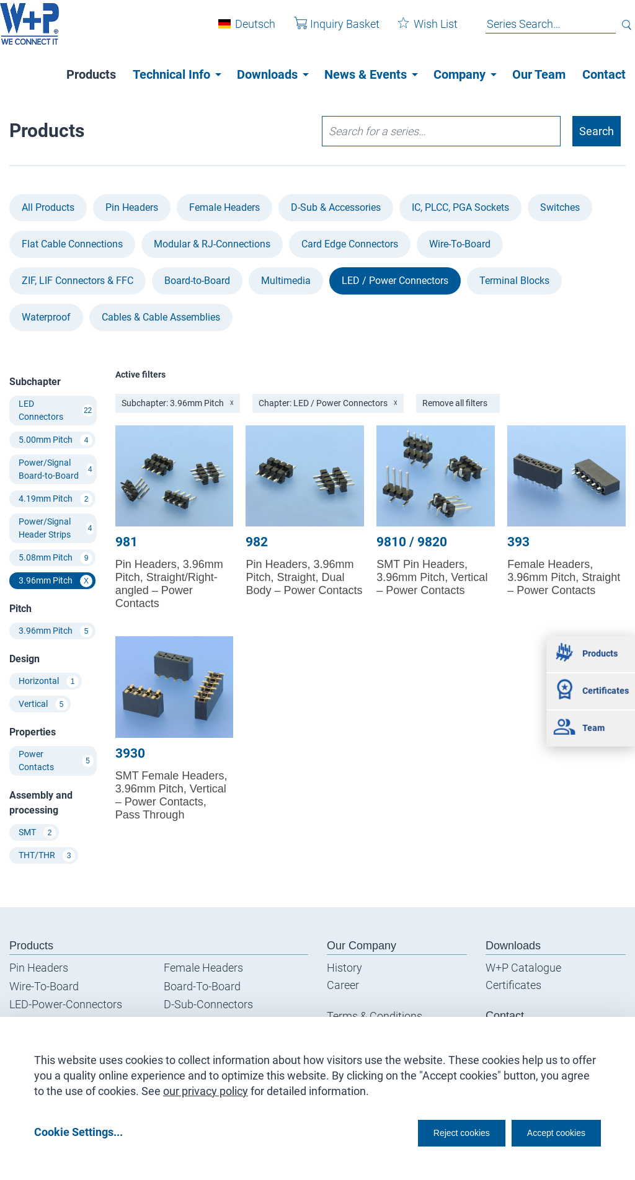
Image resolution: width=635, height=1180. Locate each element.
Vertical (43, 704)
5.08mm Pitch (55, 558)
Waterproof (46, 317)
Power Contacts (56, 760)
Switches (560, 207)
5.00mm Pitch (55, 440)
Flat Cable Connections (72, 244)
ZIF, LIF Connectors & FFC (77, 280)
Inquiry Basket (327, 30)
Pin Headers (131, 207)
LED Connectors (56, 410)
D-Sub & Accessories (336, 207)
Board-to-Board (197, 280)
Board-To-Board (202, 986)
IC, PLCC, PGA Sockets (460, 207)
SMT (37, 833)
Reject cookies (430, 1131)
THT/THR (47, 856)
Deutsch (246, 30)
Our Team (539, 74)
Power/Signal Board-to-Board (56, 469)
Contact (604, 74)
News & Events (365, 74)
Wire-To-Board (460, 244)
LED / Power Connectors (395, 280)
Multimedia (286, 280)
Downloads (267, 74)
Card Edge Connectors (349, 244)
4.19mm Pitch (55, 499)
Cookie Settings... (78, 1131)
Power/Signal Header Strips (56, 528)
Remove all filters (454, 403)
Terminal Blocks (514, 280)
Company (459, 74)
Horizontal (49, 681)
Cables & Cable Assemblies (161, 317)
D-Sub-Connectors (208, 1004)
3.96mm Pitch (55, 581)
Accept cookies (547, 1131)
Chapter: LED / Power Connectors (328, 403)
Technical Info (171, 74)
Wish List (418, 30)
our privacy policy (205, 1086)
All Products (48, 207)
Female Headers (224, 207)
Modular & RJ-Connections (212, 244)
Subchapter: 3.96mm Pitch (178, 403)
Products (91, 74)
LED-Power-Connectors (65, 1004)
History (344, 967)
